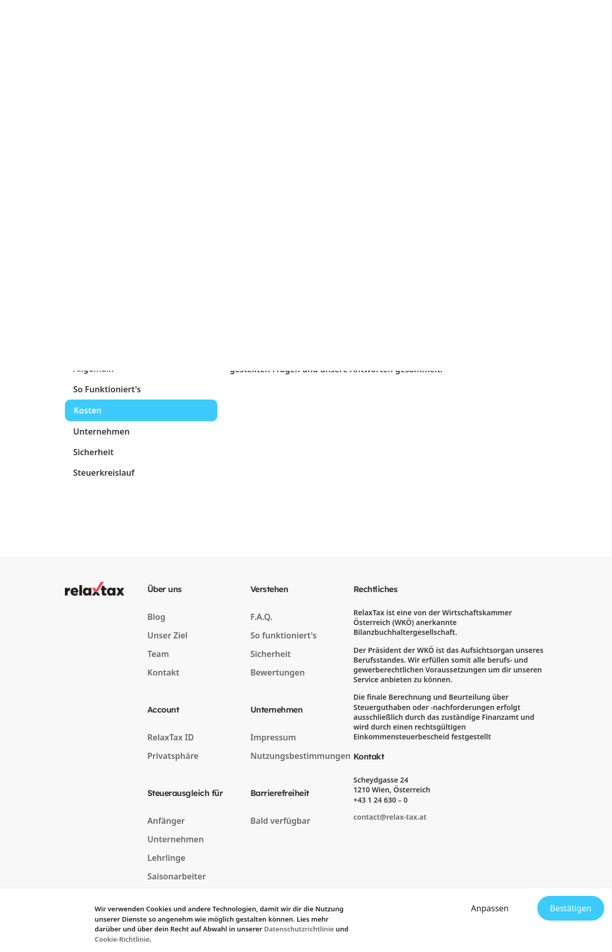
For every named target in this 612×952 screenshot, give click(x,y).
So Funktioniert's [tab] (107, 389)
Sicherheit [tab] (93, 452)
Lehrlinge (166, 857)
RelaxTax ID (170, 737)
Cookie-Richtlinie (122, 939)
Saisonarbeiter (176, 876)
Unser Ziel (167, 635)
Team (158, 654)
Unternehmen (175, 839)
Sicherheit (270, 654)
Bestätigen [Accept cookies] (571, 908)
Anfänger (166, 820)
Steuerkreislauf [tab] (103, 472)
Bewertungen (277, 672)
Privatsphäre (172, 755)
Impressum (273, 737)
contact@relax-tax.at (390, 817)
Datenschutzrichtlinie (299, 928)
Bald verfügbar (280, 820)
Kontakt (163, 672)
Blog (156, 616)
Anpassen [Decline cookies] (489, 908)
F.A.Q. (261, 616)
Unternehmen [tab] (101, 431)
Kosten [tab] (87, 410)
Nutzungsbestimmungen (300, 755)
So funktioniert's (283, 635)
